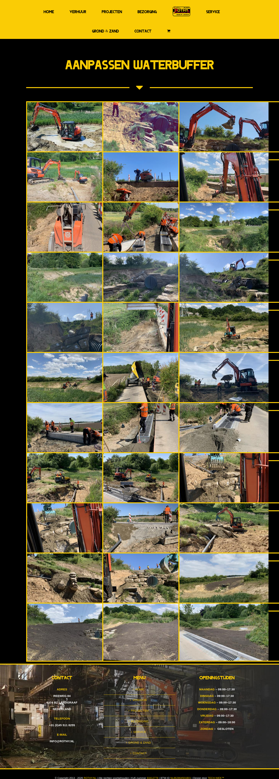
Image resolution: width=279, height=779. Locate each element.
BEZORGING (139, 721)
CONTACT (140, 753)
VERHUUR (139, 700)
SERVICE (139, 732)
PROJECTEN (140, 710)
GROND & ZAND (139, 742)
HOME (139, 689)
